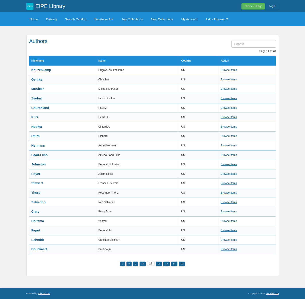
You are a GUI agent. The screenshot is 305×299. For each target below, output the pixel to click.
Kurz (35, 117)
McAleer (37, 89)
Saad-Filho (39, 155)
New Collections (162, 19)
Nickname (37, 60)
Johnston (38, 164)
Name (102, 60)
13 (166, 263)
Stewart (37, 183)
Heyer (35, 174)
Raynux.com (44, 293)
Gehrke (37, 79)
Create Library (253, 6)
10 (143, 263)
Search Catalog (75, 19)
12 (159, 263)
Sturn (35, 136)
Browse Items (229, 70)
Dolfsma (37, 221)
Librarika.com (272, 293)
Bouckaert (39, 249)
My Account (189, 19)
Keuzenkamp (41, 70)
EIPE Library (50, 6)
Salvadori (38, 202)
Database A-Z (104, 19)
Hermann (38, 145)
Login (272, 6)
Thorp (36, 192)
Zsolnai (37, 98)
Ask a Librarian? (217, 19)
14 (174, 263)
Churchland (40, 108)
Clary (35, 211)
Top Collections (132, 19)
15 (182, 263)
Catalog (51, 19)
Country (186, 60)
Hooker (37, 126)
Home (34, 19)
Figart (35, 230)
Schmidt (37, 240)
